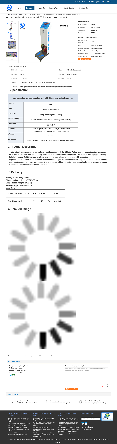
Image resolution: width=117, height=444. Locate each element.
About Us (41, 8)
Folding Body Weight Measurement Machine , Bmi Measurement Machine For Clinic (18, 429)
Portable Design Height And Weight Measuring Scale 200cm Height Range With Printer (43, 429)
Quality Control (68, 8)
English (108, 2)
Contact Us (83, 8)
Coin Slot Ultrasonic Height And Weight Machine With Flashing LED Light (19, 424)
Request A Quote (94, 2)
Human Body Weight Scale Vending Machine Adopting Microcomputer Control (68, 423)
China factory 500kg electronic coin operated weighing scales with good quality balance (96, 403)
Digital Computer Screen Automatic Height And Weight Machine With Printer (26, 403)
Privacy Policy (11, 439)
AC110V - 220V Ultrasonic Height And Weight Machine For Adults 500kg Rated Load (19, 420)
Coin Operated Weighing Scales (30, 14)
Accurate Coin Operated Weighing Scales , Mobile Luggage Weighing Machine (67, 433)
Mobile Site (86, 430)
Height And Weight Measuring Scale (44, 415)
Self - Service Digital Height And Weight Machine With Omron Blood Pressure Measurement (44, 434)
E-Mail (84, 427)
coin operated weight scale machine (21, 356)
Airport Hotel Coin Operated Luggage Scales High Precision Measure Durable (69, 428)
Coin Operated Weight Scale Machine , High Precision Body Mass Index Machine (44, 423)
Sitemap (90, 427)
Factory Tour (54, 8)
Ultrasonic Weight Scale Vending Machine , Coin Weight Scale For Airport (69, 419)
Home (19, 8)
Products (29, 8)
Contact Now (86, 59)
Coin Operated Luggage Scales (67, 415)
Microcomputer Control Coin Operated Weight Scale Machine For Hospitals (43, 419)
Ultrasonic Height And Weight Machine (18, 415)
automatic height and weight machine (42, 356)
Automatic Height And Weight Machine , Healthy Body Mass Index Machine (19, 433)
